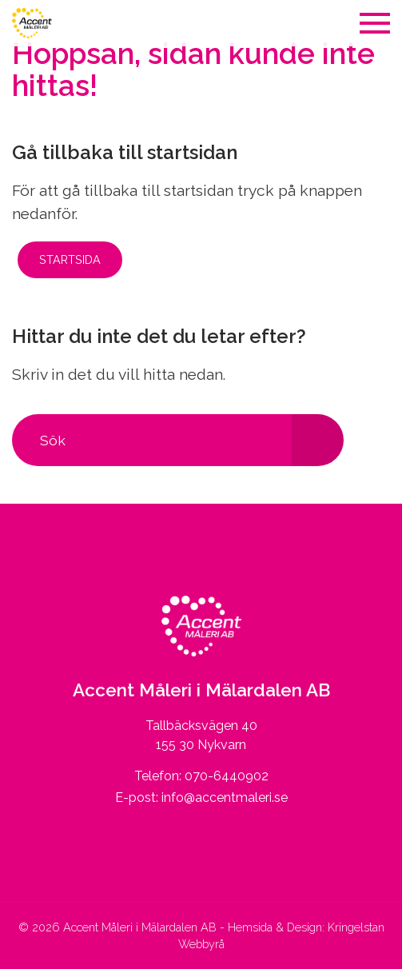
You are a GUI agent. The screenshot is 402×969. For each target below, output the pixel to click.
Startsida (70, 259)
